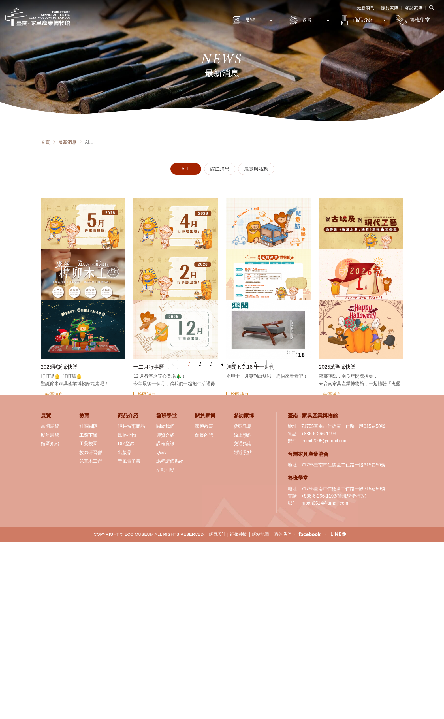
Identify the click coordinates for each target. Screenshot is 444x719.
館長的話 (204, 435)
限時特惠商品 (131, 426)
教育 (307, 20)
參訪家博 (413, 7)
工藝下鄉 (88, 435)
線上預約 (243, 435)
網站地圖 (260, 534)
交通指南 (243, 443)
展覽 (250, 20)
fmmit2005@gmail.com (324, 440)
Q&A (161, 452)
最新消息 (365, 7)
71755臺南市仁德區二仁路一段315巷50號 (343, 426)
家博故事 (204, 426)
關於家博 (389, 7)
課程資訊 (165, 443)
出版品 (124, 452)
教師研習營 (90, 452)
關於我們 (165, 426)
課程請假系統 (169, 461)
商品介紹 (363, 20)
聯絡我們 (282, 534)
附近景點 (243, 452)
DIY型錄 (126, 443)
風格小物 (127, 435)
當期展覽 (50, 426)
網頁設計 (217, 534)
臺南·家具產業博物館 (37, 16)
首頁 (45, 142)
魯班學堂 (420, 20)
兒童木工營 (90, 461)
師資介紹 (165, 435)
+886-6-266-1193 (318, 433)
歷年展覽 (50, 435)
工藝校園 (88, 443)
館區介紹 (50, 443)
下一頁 (271, 364)
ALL (185, 169)
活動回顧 (165, 469)
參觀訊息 (243, 426)
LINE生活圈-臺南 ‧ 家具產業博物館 (338, 534)
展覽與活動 (256, 169)
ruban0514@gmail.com (324, 503)
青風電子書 (129, 461)
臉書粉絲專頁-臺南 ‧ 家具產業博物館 (309, 534)
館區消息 (219, 169)
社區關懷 (88, 426)
